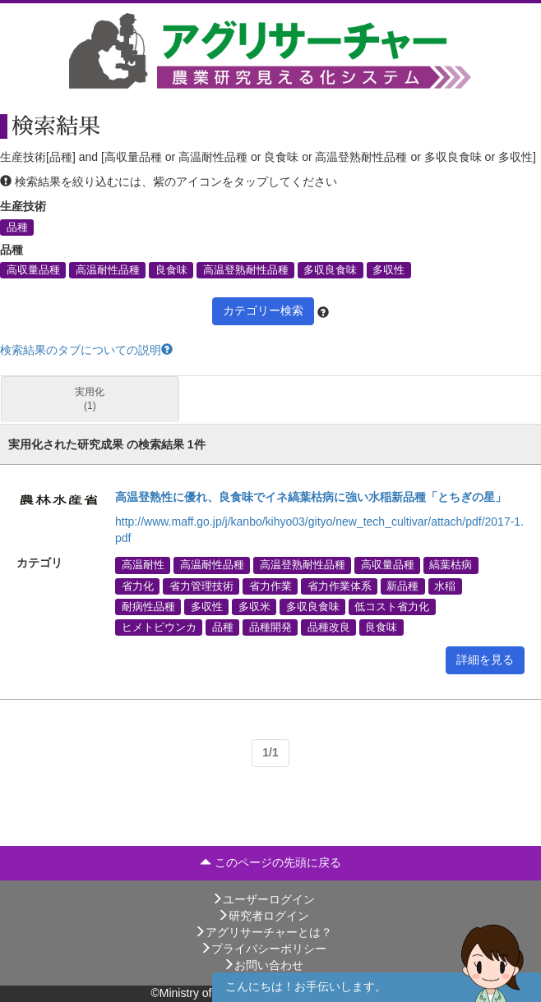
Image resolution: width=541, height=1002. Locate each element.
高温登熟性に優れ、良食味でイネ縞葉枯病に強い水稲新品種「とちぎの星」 (310, 496)
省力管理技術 (201, 585)
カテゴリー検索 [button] (263, 310)
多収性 (388, 270)
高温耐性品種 (108, 270)
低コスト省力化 (391, 606)
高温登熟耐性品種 (246, 270)
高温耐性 (143, 565)
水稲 (444, 585)
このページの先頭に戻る (270, 862)
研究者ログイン (263, 915)
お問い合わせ (263, 965)
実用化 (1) (89, 398)
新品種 (402, 585)
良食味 (171, 270)
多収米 (254, 606)
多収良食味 (330, 270)
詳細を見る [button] (485, 659)
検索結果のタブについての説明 (86, 349)
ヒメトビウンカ (159, 626)
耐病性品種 (148, 606)
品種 (17, 226)
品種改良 (328, 626)
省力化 (138, 585)
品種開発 (270, 626)
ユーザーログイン (263, 899)
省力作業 (270, 585)
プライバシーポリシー (263, 948)
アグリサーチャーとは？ (263, 932)
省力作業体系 (339, 585)
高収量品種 (33, 270)
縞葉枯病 (450, 565)
